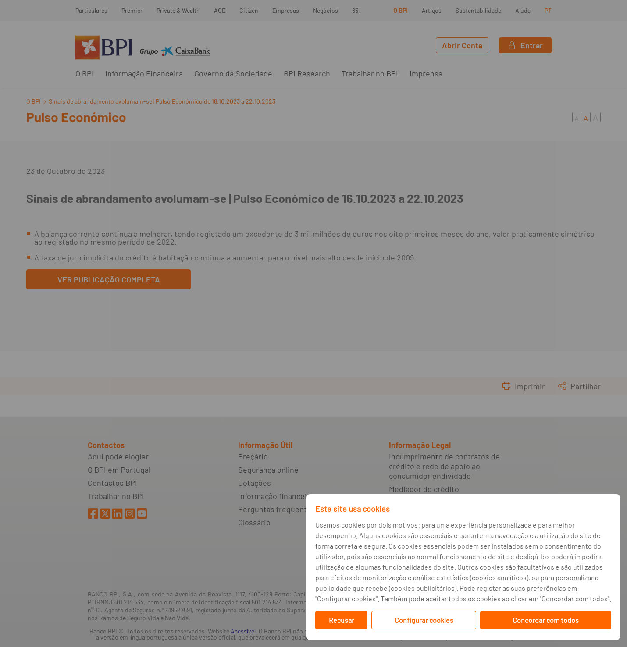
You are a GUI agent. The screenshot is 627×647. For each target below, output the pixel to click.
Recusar (341, 620)
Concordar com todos (546, 620)
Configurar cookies (424, 620)
